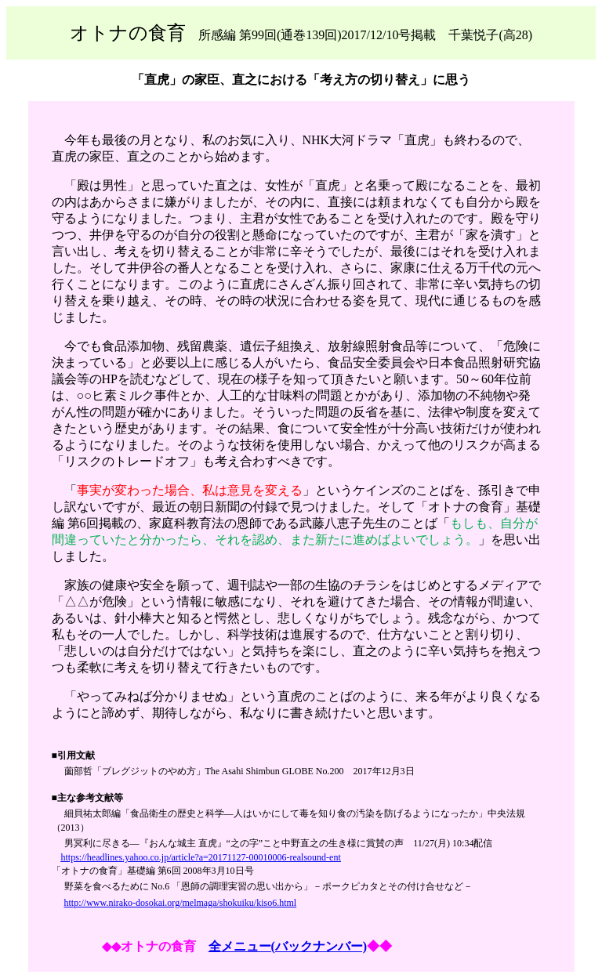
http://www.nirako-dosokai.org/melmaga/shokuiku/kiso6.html (180, 902)
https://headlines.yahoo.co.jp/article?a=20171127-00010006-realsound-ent (201, 857)
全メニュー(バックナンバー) (288, 946)
